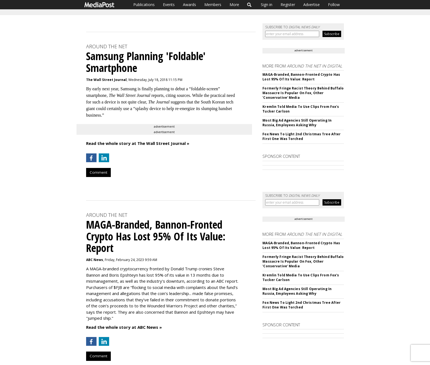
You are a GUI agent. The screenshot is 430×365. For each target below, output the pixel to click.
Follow (334, 4)
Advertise (311, 4)
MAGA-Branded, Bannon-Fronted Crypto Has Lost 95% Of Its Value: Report (301, 77)
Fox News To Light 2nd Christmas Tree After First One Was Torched (301, 136)
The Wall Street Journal (106, 79)
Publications (144, 4)
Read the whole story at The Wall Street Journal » (137, 143)
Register (288, 4)
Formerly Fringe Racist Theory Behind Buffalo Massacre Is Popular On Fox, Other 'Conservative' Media (303, 93)
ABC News (94, 259)
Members (212, 4)
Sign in (266, 4)
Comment (98, 172)
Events (169, 4)
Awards (189, 4)
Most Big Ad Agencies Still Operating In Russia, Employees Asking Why (297, 122)
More (234, 4)
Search (249, 4)
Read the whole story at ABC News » (124, 327)
